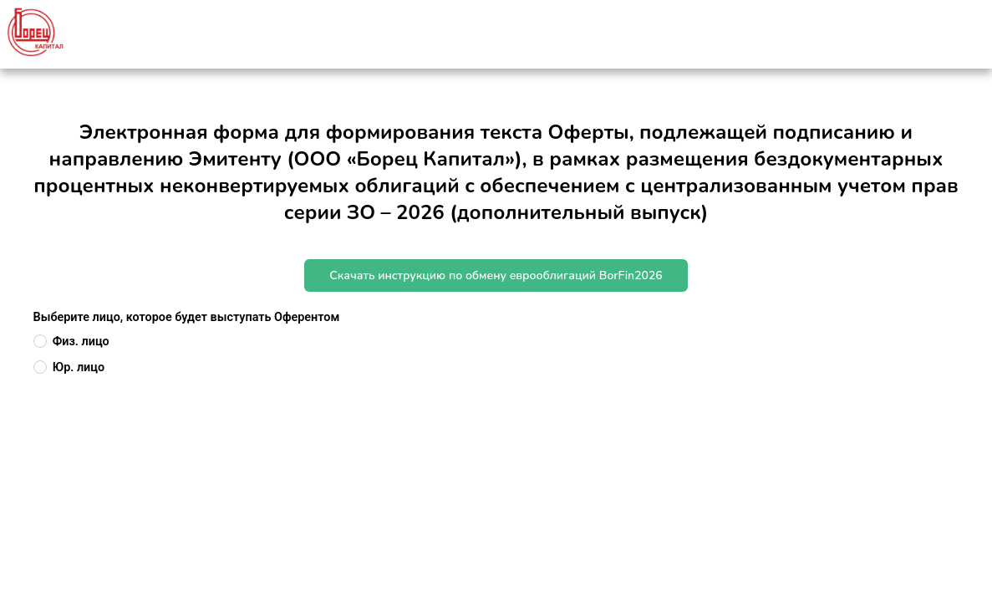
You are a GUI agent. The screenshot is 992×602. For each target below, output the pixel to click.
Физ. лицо (81, 341)
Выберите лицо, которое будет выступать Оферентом (186, 317)
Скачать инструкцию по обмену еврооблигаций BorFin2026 (496, 275)
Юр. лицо (78, 367)
